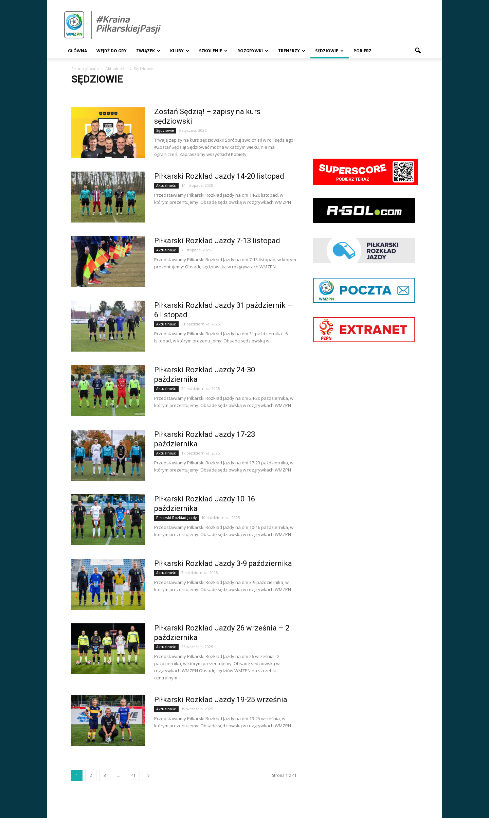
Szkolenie (213, 51)
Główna (77, 51)
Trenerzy (291, 51)
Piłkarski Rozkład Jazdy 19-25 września (220, 699)
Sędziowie (329, 51)
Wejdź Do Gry (111, 51)
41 (133, 775)
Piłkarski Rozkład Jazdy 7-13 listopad (217, 240)
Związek (148, 51)
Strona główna (85, 69)
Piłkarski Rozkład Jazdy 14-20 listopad (219, 176)
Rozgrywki (252, 51)
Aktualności (166, 185)
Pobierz (363, 51)
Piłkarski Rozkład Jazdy (176, 517)
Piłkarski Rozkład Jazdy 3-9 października (223, 563)
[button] (418, 51)
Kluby (179, 51)
